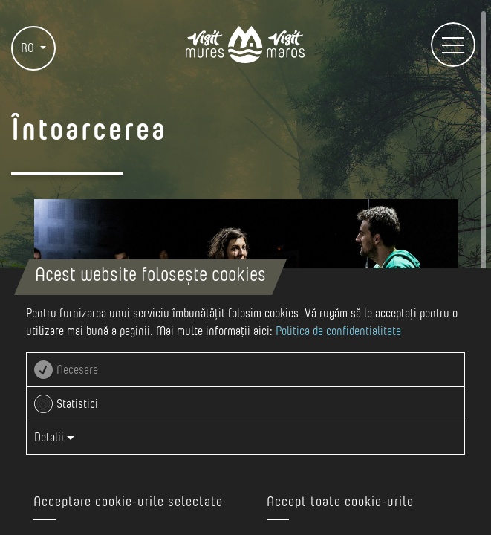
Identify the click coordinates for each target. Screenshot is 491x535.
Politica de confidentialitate (338, 331)
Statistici (77, 404)
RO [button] (29, 48)
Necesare (77, 370)
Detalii (54, 438)
